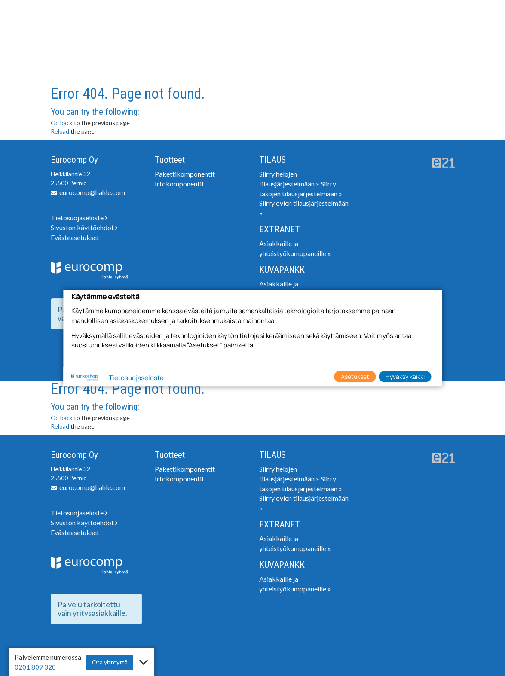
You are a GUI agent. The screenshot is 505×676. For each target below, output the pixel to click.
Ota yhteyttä (110, 662)
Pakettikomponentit (185, 174)
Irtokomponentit (179, 184)
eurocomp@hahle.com (92, 192)
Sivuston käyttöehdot (84, 227)
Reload (60, 131)
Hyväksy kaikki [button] (405, 376)
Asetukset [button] (355, 376)
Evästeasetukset (75, 237)
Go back (62, 122)
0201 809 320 (35, 667)
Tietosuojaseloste (79, 217)
